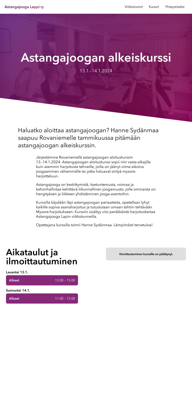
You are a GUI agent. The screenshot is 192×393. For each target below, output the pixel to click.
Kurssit (154, 7)
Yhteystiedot (174, 7)
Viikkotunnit (134, 7)
